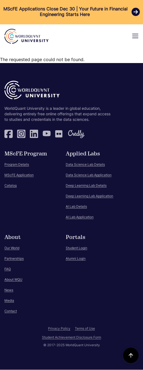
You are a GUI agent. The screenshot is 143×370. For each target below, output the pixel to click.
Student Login (76, 248)
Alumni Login (76, 258)
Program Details (16, 164)
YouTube (47, 134)
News (8, 290)
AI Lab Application (80, 217)
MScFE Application (19, 175)
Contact (10, 311)
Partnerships (14, 258)
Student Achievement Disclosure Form (71, 337)
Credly (72, 134)
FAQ (7, 269)
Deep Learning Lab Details (86, 185)
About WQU (13, 280)
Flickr (59, 134)
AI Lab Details (76, 207)
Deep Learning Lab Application (89, 196)
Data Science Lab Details (85, 164)
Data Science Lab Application (89, 175)
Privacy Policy (59, 328)
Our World (11, 248)
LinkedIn (34, 134)
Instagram (21, 134)
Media (9, 301)
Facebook (8, 134)
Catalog (10, 185)
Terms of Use (85, 328)
